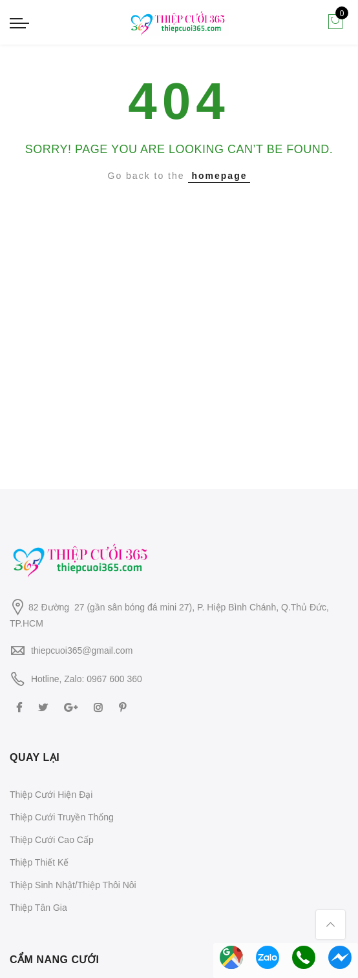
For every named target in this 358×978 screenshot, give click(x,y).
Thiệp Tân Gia (38, 907)
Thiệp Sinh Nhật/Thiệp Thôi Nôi (73, 885)
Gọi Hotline (303, 957)
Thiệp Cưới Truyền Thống (62, 817)
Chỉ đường (231, 957)
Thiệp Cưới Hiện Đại (51, 794)
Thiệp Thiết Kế (39, 862)
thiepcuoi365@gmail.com (81, 650)
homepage (219, 176)
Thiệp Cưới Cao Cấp (52, 840)
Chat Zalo (267, 957)
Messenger (340, 957)
